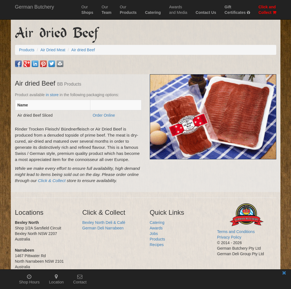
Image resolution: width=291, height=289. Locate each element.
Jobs (154, 233)
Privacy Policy (229, 237)
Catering (157, 222)
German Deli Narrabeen (103, 228)
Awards (156, 228)
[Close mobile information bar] (284, 274)
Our (87, 10)
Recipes (157, 244)
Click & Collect (52, 180)
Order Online (104, 115)
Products (157, 239)
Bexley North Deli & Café (103, 222)
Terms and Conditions (236, 231)
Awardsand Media (178, 10)
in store (52, 95)
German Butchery (34, 7)
